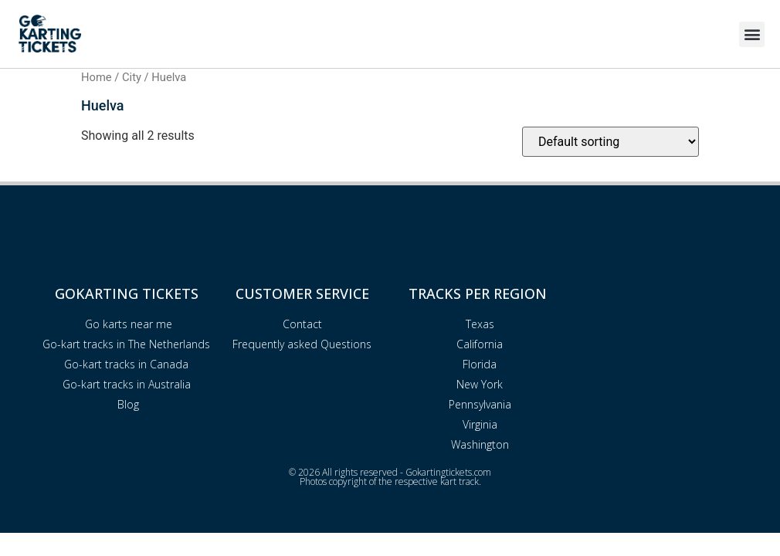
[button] (752, 34)
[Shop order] (610, 142)
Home (96, 77)
